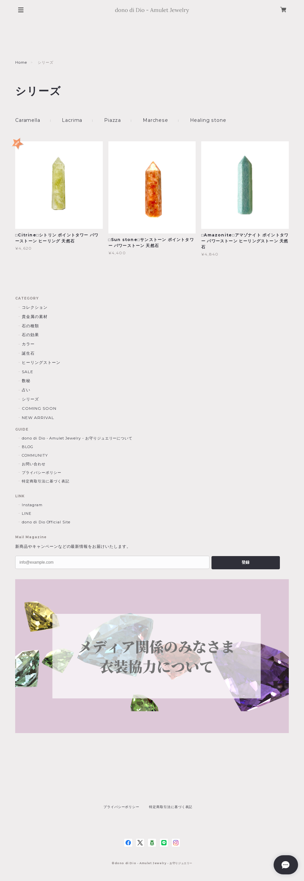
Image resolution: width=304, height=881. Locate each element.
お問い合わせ (34, 464)
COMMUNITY (35, 455)
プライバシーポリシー (41, 472)
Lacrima (72, 120)
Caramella (27, 120)
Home (21, 62)
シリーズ (30, 399)
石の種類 (30, 325)
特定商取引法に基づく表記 (45, 481)
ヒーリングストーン (41, 362)
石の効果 (30, 334)
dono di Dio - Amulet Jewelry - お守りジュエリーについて (77, 438)
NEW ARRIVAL (38, 417)
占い (26, 389)
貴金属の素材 (35, 316)
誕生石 (28, 353)
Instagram (32, 505)
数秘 (26, 380)
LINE (26, 513)
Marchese (155, 120)
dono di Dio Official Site (46, 522)
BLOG (27, 446)
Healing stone (208, 120)
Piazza (112, 120)
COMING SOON (39, 408)
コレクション (35, 307)
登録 (245, 562)
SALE (27, 371)
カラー (28, 343)
